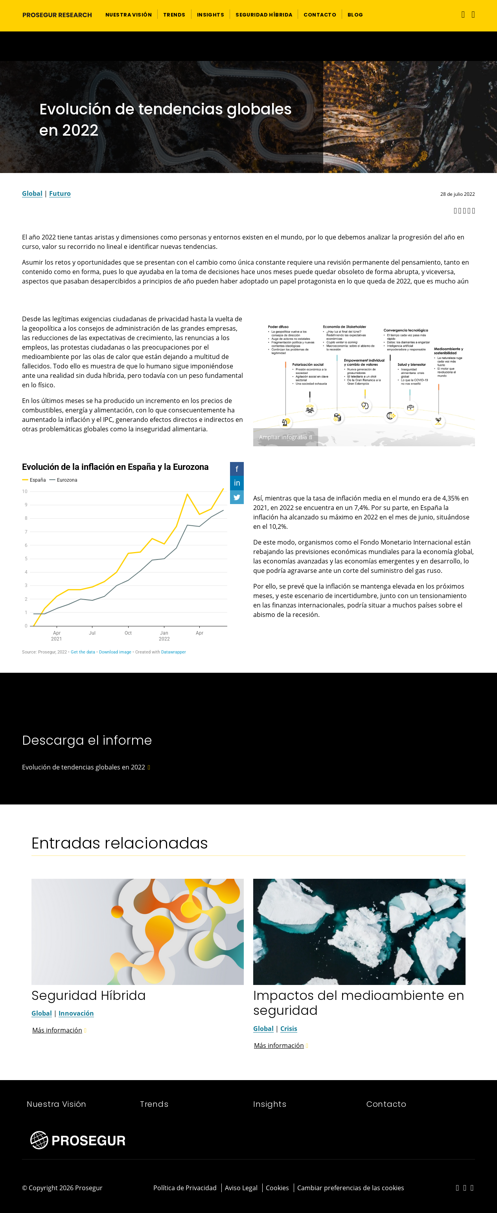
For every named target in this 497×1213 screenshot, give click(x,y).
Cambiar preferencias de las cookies (350, 1188)
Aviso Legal (241, 1188)
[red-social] (457, 1188)
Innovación (76, 1013)
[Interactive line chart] (133, 558)
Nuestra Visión (57, 1104)
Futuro (60, 193)
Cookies (277, 1188)
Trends (154, 1104)
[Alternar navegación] (461, 14)
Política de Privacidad (185, 1188)
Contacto (386, 1104)
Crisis (288, 1028)
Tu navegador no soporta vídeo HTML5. (248, 46)
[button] (128, 14)
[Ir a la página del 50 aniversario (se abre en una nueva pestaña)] (248, 46)
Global (32, 193)
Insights (270, 1104)
